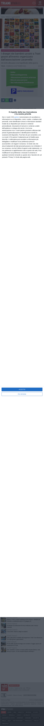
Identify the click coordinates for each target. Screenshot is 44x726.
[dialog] (22, 363)
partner (16, 117)
